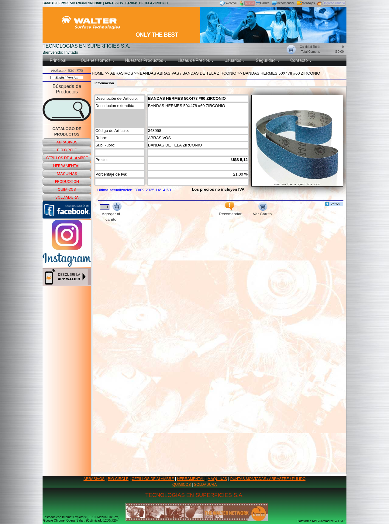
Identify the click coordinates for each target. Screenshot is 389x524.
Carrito (264, 3)
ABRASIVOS (94, 479)
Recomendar (285, 3)
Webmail (231, 3)
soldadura (67, 197)
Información (104, 83)
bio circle (67, 150)
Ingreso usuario (334, 3)
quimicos (67, 189)
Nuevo (249, 3)
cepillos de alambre (67, 158)
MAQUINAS (217, 479)
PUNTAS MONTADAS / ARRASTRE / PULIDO (268, 479)
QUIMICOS (181, 484)
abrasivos (66, 142)
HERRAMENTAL (191, 479)
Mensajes (308, 3)
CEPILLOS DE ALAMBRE (153, 479)
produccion (67, 181)
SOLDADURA (205, 484)
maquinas (67, 173)
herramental (67, 165)
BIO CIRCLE (118, 479)
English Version (66, 77)
